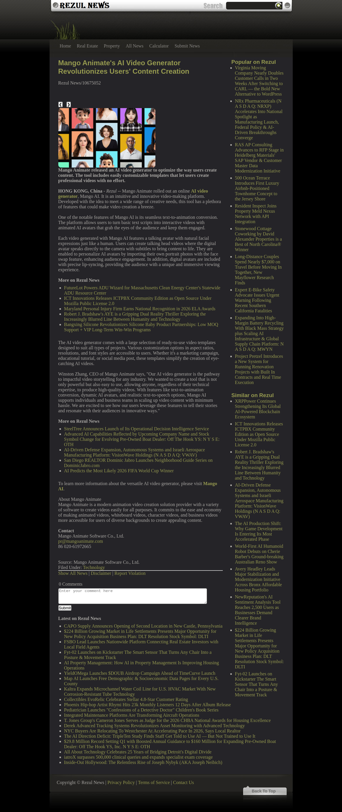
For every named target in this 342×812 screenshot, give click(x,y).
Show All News (72, 573)
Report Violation (130, 573)
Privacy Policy (121, 782)
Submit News (187, 45)
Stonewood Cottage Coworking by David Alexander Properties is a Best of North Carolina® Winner (258, 239)
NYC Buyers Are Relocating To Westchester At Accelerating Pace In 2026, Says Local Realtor (152, 730)
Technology (94, 567)
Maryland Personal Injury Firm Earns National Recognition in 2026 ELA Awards (139, 308)
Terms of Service (154, 782)
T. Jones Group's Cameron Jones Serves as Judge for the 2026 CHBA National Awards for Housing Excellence (167, 720)
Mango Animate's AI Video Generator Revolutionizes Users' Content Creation (124, 67)
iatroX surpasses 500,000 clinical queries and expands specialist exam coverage (138, 757)
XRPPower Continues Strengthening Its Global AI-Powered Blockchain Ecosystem (258, 409)
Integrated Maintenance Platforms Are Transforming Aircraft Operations (131, 715)
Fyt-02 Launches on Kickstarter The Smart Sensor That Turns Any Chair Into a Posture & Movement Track (256, 684)
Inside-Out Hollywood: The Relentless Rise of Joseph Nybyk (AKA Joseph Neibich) (143, 762)
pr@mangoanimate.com (80, 541)
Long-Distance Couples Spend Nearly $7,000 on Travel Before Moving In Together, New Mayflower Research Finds (258, 269)
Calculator (159, 45)
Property (112, 45)
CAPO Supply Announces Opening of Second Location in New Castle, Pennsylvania (143, 625)
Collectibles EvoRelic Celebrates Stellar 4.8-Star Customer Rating (126, 699)
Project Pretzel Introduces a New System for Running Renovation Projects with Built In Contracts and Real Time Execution (259, 369)
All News (134, 45)
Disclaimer (101, 573)
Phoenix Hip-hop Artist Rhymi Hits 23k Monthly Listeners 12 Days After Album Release (147, 704)
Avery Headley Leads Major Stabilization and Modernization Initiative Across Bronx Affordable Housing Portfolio (258, 579)
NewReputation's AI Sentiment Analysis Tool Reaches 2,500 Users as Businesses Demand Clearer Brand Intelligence (258, 610)
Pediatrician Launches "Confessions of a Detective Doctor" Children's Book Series (141, 709)
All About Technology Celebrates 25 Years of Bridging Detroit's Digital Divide (138, 751)
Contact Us (183, 782)
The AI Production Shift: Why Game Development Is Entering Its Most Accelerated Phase (259, 531)
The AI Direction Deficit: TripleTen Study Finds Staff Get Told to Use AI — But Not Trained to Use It (159, 736)
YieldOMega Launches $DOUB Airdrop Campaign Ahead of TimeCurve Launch (139, 673)
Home (65, 45)
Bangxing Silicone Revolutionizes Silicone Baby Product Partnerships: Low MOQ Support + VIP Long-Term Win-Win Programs (141, 327)
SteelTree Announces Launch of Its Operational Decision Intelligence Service (136, 428)
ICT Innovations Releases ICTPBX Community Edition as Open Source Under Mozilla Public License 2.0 (259, 434)
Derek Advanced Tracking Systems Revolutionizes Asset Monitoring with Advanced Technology (154, 725)
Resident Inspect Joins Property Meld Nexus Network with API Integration (256, 213)
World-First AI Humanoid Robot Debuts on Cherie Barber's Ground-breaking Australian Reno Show (259, 554)
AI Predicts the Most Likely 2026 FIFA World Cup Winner (119, 470)
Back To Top (264, 791)
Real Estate (87, 45)
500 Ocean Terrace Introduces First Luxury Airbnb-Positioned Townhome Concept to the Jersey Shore (257, 188)
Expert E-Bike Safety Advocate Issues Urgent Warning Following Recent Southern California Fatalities (257, 300)
